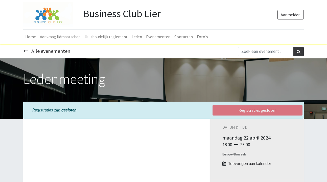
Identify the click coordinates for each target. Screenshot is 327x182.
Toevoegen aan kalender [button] (249, 163)
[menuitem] (30, 37)
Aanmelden (290, 14)
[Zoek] (298, 51)
